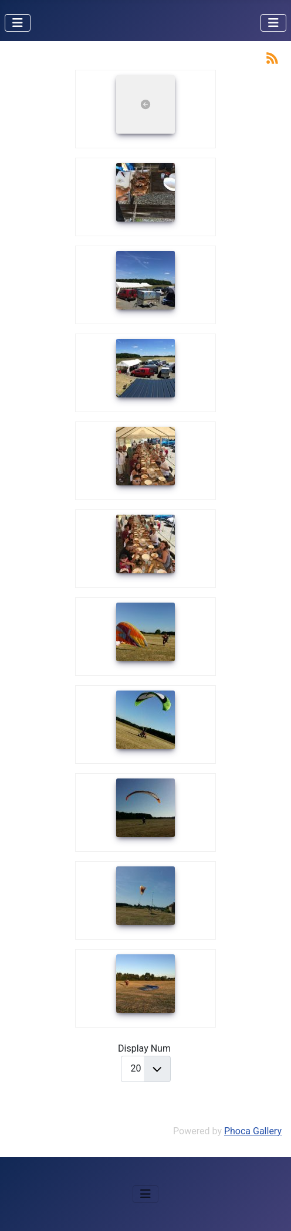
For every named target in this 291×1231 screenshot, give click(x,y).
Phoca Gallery (253, 1131)
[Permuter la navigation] (18, 23)
